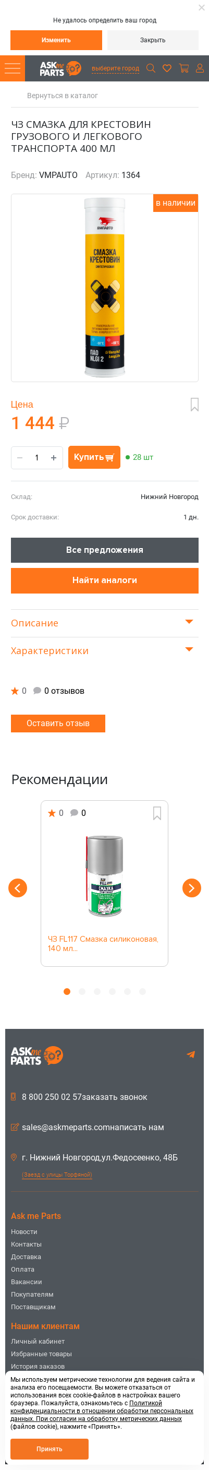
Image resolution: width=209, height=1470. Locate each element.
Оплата (22, 1269)
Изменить (56, 40)
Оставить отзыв (58, 723)
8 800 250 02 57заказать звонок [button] (79, 1097)
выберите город (115, 68)
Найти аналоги (104, 580)
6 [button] (142, 991)
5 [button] (127, 991)
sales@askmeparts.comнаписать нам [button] (87, 1127)
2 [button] (82, 991)
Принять (49, 1449)
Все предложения (104, 549)
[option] (105, 883)
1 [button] (67, 991)
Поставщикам (33, 1307)
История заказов (38, 1366)
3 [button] (97, 991)
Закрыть (153, 40)
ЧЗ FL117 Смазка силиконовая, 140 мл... (103, 944)
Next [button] (191, 888)
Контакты (26, 1244)
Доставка (26, 1257)
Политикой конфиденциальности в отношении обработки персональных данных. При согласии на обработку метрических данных (101, 1411)
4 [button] (112, 991)
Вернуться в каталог (62, 96)
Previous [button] (17, 888)
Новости (24, 1232)
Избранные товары (41, 1354)
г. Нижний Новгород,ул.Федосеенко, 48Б (94, 1158)
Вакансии (26, 1282)
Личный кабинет (38, 1341)
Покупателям (32, 1294)
